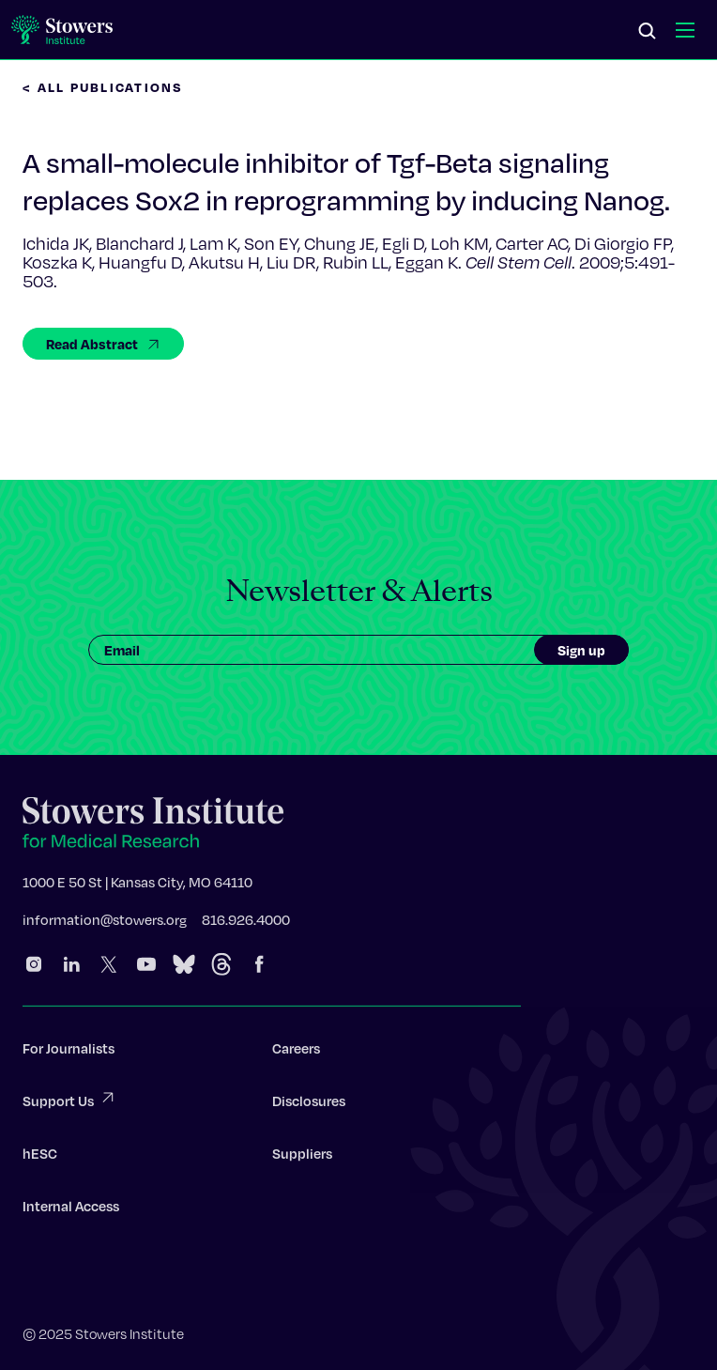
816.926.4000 (246, 923)
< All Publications (103, 87)
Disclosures (308, 1104)
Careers (296, 1051)
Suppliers (302, 1156)
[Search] (647, 32)
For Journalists (68, 1051)
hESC (40, 1156)
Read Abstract (103, 343)
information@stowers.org (105, 923)
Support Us (69, 1103)
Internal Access (71, 1209)
